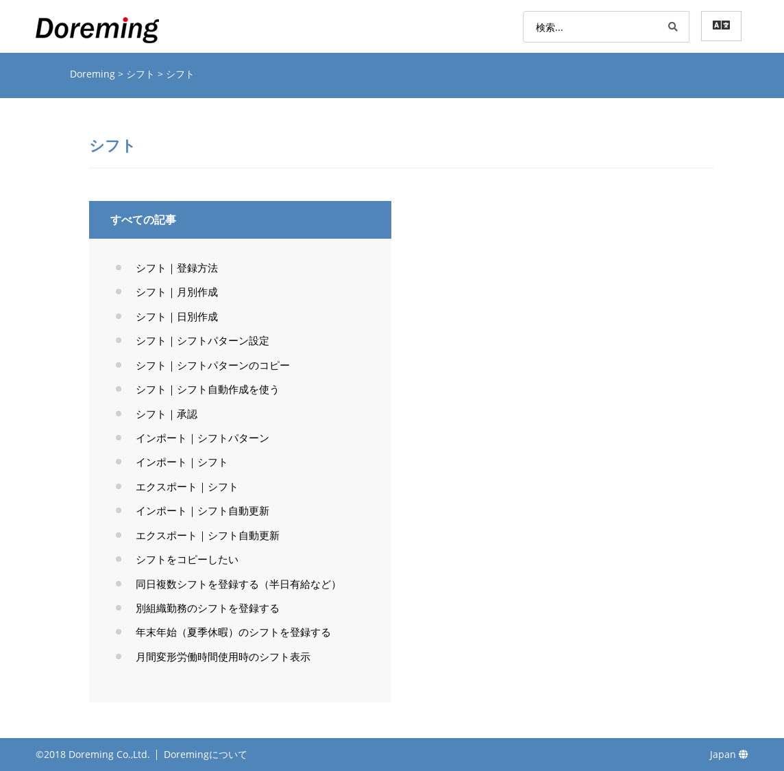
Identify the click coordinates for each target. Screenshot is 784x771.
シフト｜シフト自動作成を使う (208, 389)
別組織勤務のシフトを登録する (208, 608)
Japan (729, 754)
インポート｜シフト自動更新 (202, 510)
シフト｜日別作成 (177, 316)
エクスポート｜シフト (187, 486)
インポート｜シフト (182, 461)
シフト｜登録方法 (177, 267)
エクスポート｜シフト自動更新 (208, 535)
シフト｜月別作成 (177, 291)
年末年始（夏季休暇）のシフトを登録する (233, 632)
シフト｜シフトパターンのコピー (213, 365)
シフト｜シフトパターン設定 (202, 340)
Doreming (94, 73)
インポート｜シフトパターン (202, 437)
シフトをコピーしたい (187, 559)
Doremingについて (205, 754)
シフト (142, 73)
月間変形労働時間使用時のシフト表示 (223, 656)
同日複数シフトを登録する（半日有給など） (238, 584)
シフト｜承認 (166, 413)
